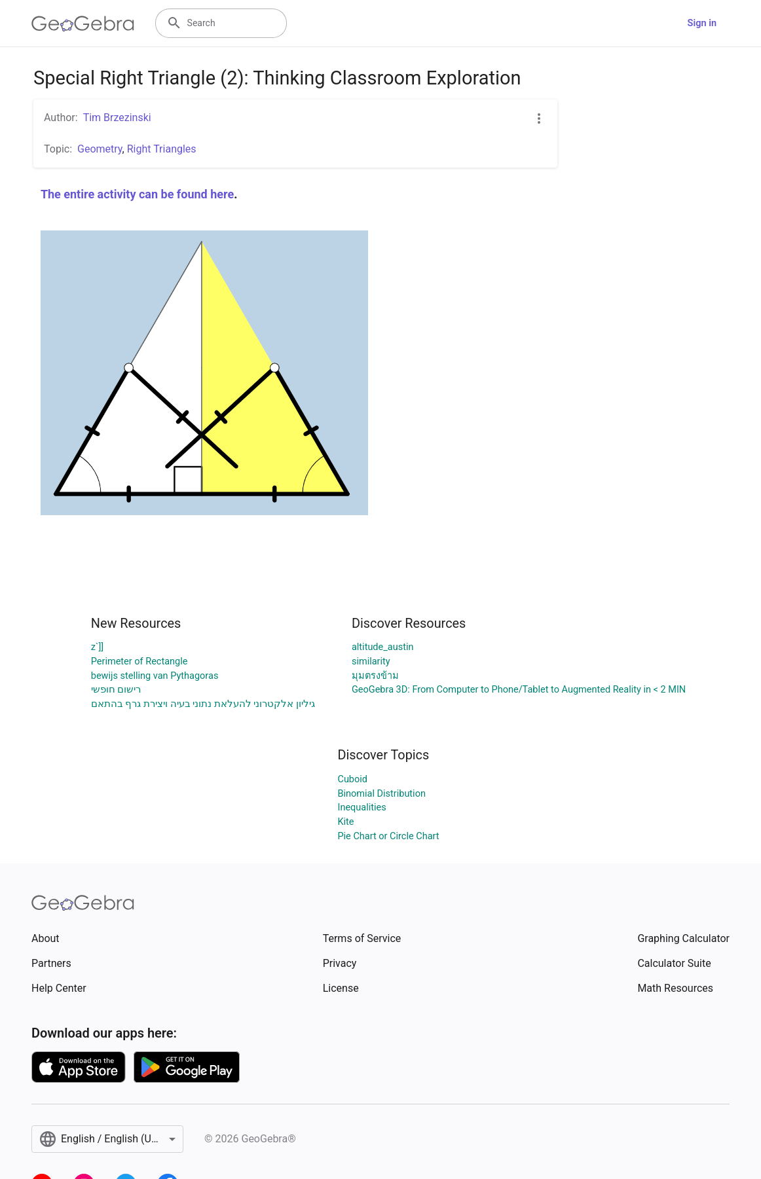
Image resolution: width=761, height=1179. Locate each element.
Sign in (702, 23)
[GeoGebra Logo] (82, 23)
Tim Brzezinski (117, 117)
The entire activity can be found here (137, 194)
